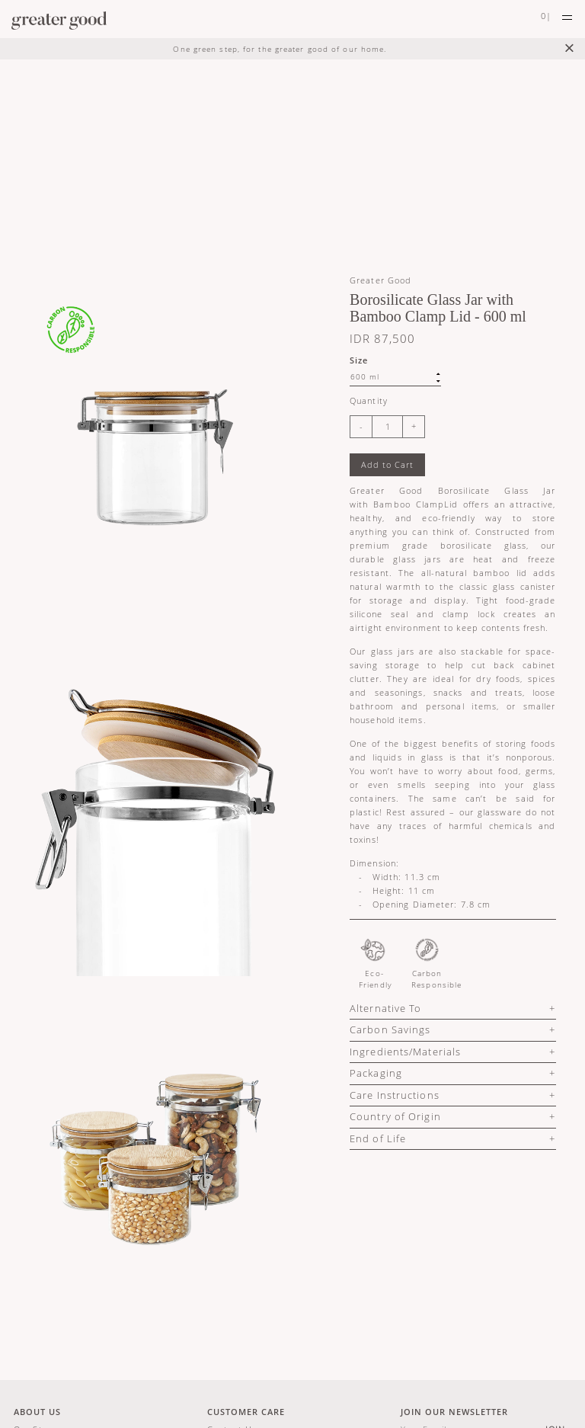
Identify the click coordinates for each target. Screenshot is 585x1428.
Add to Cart (387, 464)
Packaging (376, 1073)
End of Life (378, 1138)
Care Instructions (395, 1095)
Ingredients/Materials (405, 1051)
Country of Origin (395, 1116)
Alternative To (385, 1008)
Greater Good (380, 280)
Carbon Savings (390, 1029)
